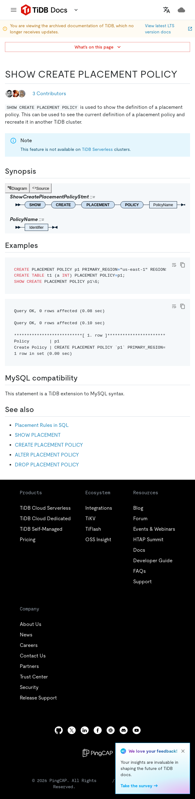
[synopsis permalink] (41, 171)
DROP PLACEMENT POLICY (47, 465)
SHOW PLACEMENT (38, 435)
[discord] (123, 730)
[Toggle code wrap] (174, 265)
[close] (183, 751)
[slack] (110, 730)
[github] (58, 730)
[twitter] (71, 730)
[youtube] (136, 730)
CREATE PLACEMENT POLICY (49, 445)
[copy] (182, 265)
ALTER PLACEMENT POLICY (47, 455)
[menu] (13, 10)
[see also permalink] (39, 409)
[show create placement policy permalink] (182, 74)
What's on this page (98, 47)
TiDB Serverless (97, 149)
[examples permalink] (43, 245)
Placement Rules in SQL (42, 425)
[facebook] (97, 730)
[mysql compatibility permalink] (82, 378)
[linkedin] (84, 730)
